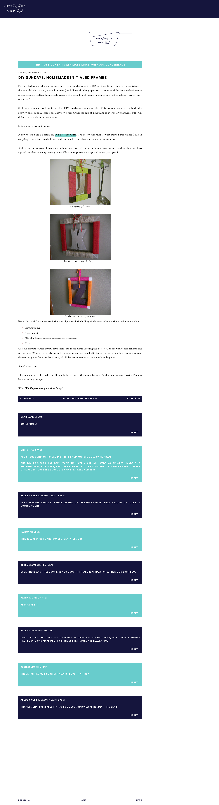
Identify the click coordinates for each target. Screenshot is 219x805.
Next (139, 801)
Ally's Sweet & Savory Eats (39, 496)
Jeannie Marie (30, 598)
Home (83, 801)
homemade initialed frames (80, 399)
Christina (27, 450)
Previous (24, 801)
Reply (134, 433)
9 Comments (27, 399)
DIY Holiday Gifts (65, 135)
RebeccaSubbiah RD (34, 565)
